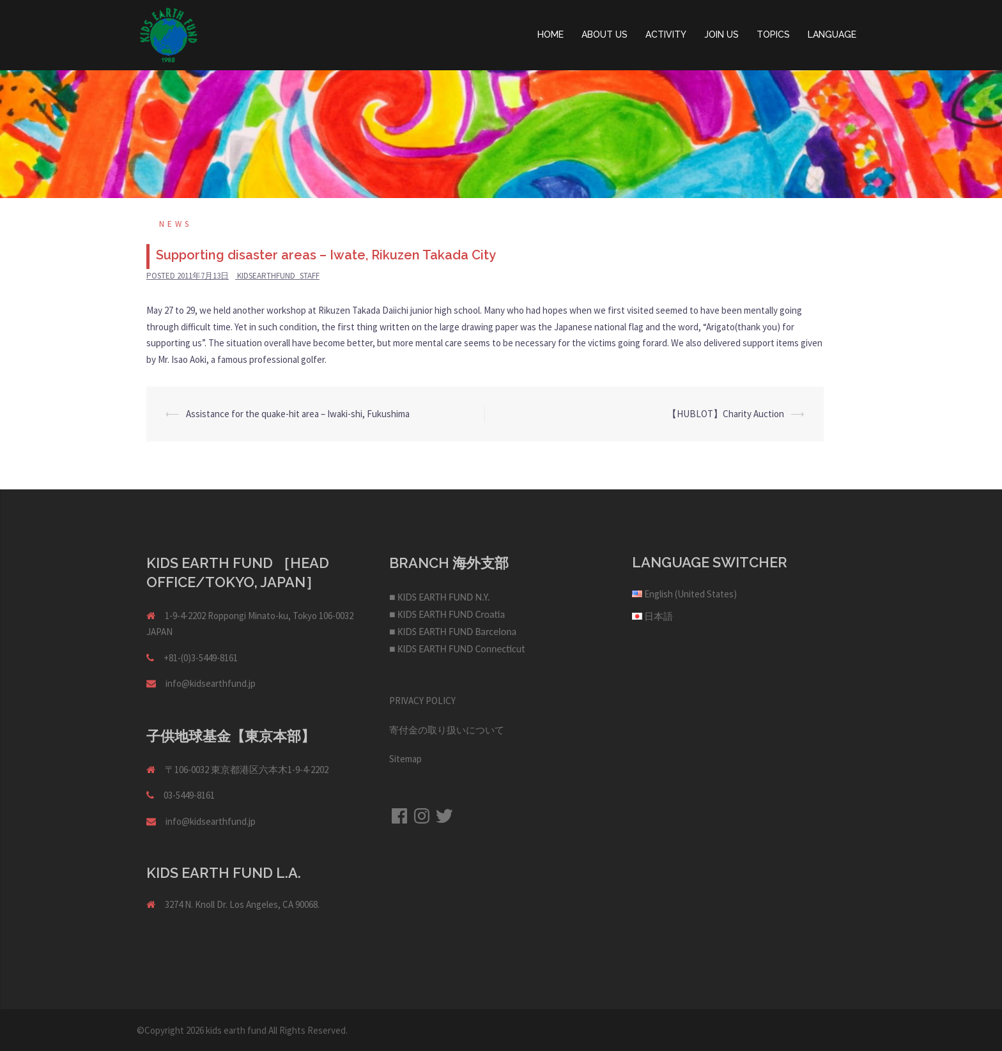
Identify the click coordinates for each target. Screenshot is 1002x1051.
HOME (550, 34)
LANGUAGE (832, 34)
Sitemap (405, 759)
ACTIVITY (665, 34)
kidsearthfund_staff (278, 275)
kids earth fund (236, 1030)
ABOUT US (605, 34)
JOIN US (721, 34)
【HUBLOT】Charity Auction (725, 414)
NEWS (175, 224)
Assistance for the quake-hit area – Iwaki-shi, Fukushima (298, 414)
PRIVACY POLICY (422, 700)
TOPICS (773, 34)
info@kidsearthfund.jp (211, 683)
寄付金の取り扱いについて (446, 730)
